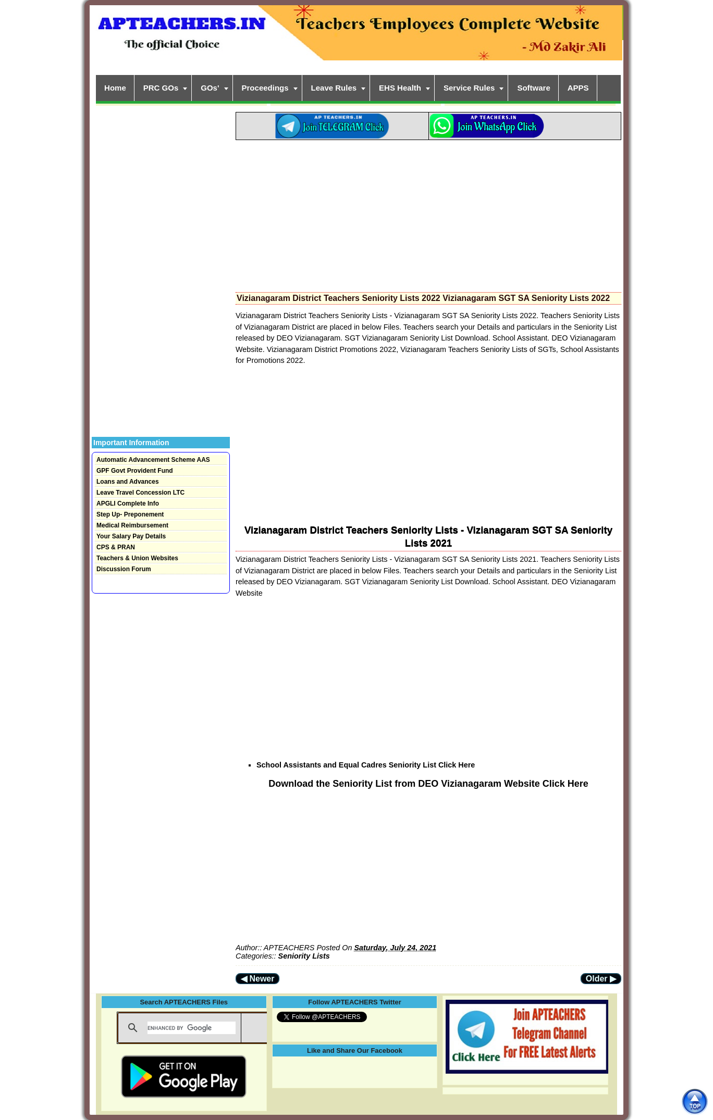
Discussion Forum (123, 569)
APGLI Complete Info (127, 503)
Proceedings (265, 87)
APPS (578, 87)
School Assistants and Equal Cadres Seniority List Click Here (365, 765)
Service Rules (469, 87)
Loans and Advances (127, 481)
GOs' (210, 87)
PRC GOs (161, 87)
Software (533, 87)
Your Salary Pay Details (131, 536)
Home (115, 87)
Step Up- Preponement (130, 514)
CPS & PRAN (115, 547)
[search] (191, 1028)
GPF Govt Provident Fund (134, 470)
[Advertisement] (428, 213)
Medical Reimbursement (132, 525)
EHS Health (400, 87)
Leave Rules (334, 87)
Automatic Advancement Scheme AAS (153, 459)
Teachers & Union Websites (137, 558)
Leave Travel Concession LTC (140, 492)
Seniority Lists (304, 956)
